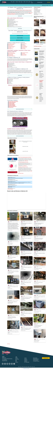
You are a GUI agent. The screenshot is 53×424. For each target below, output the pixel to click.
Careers (27, 1)
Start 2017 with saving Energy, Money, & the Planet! (24, 157)
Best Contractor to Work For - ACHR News (41, 81)
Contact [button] (29, 1)
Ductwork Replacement (24, 46)
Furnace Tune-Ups (10, 45)
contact (33, 366)
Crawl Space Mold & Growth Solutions (13, 101)
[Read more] (26, 160)
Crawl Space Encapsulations (12, 102)
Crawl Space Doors (11, 107)
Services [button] (14, 1)
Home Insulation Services (11, 52)
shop (34, 366)
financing (23, 366)
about (27, 366)
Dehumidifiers (23, 53)
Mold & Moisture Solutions (25, 52)
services (21, 366)
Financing (17, 1)
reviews (28, 366)
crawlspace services (13, 13)
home (18, 366)
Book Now (48, 2)
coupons (25, 366)
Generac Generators (24, 54)
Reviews (24, 1)
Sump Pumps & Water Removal (12, 106)
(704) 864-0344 (39, 2)
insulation (29, 12)
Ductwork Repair (24, 45)
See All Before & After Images (37, 46)
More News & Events (20, 173)
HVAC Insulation (24, 48)
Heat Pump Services (10, 48)
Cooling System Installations (11, 46)
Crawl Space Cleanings (11, 103)
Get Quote (32, 2)
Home (11, 1)
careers (30, 366)
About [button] (22, 1)
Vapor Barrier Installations (12, 105)
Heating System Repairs (11, 44)
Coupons (19, 1)
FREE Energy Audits (10, 54)
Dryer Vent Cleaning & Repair (11, 53)
